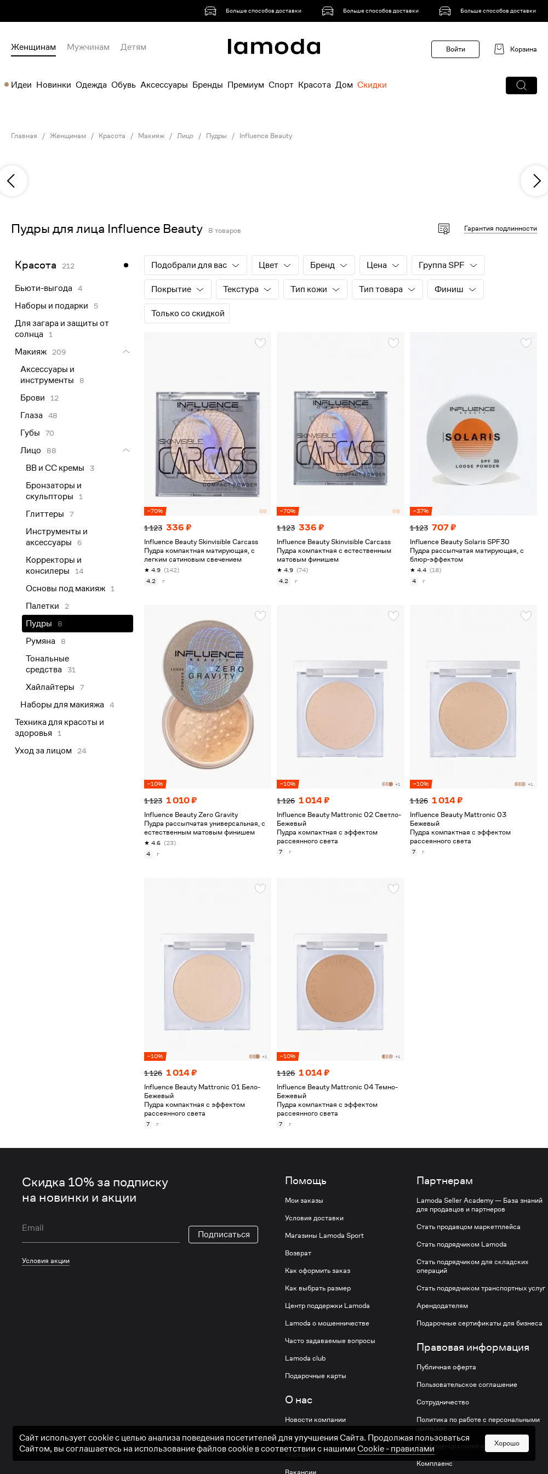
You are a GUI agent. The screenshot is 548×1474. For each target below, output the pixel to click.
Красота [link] (112, 136)
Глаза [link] (31, 415)
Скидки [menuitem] (372, 84)
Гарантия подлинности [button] (500, 228)
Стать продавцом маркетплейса (468, 1226)
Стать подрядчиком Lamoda (461, 1244)
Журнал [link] (297, 1454)
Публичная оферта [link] (446, 1367)
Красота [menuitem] (314, 84)
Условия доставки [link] (314, 1218)
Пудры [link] (216, 136)
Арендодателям (442, 1305)
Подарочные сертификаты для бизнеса (479, 1323)
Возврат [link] (298, 1253)
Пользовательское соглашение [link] (466, 1384)
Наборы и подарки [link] (51, 305)
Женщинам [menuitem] (33, 47)
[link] (254, 11)
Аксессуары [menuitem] (164, 84)
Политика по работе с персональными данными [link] (478, 1424)
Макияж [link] (151, 136)
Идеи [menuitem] (21, 84)
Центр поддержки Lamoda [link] (327, 1305)
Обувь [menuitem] (123, 84)
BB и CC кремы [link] (55, 467)
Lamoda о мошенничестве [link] (327, 1323)
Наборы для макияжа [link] (62, 704)
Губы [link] (30, 432)
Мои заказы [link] (304, 1200)
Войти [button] (455, 49)
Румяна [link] (40, 641)
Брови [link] (32, 397)
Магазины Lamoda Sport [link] (324, 1235)
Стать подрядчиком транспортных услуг (480, 1288)
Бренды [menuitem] (207, 84)
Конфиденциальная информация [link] (468, 1446)
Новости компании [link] (315, 1419)
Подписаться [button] (224, 1234)
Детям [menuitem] (133, 47)
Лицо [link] (185, 136)
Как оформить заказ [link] (317, 1270)
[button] (521, 85)
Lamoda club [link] (305, 1358)
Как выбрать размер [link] (318, 1288)
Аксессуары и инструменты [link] (47, 375)
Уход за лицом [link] (43, 750)
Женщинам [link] (68, 136)
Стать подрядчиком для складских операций (472, 1266)
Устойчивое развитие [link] (319, 1437)
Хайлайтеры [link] (50, 687)
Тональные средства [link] (47, 664)
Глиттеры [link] (45, 514)
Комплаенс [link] (434, 1463)
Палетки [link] (42, 606)
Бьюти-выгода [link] (43, 288)
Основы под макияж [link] (65, 588)
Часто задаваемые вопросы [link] (330, 1340)
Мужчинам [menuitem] (88, 47)
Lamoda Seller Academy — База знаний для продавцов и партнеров (479, 1205)
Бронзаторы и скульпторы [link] (54, 491)
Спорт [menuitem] (281, 84)
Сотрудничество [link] (442, 1402)
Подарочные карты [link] (315, 1376)
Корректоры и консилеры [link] (54, 565)
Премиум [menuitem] (245, 84)
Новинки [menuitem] (53, 84)
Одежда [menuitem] (91, 84)
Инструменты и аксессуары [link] (57, 537)
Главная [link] (24, 136)
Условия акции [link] (46, 1260)
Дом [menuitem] (344, 84)
